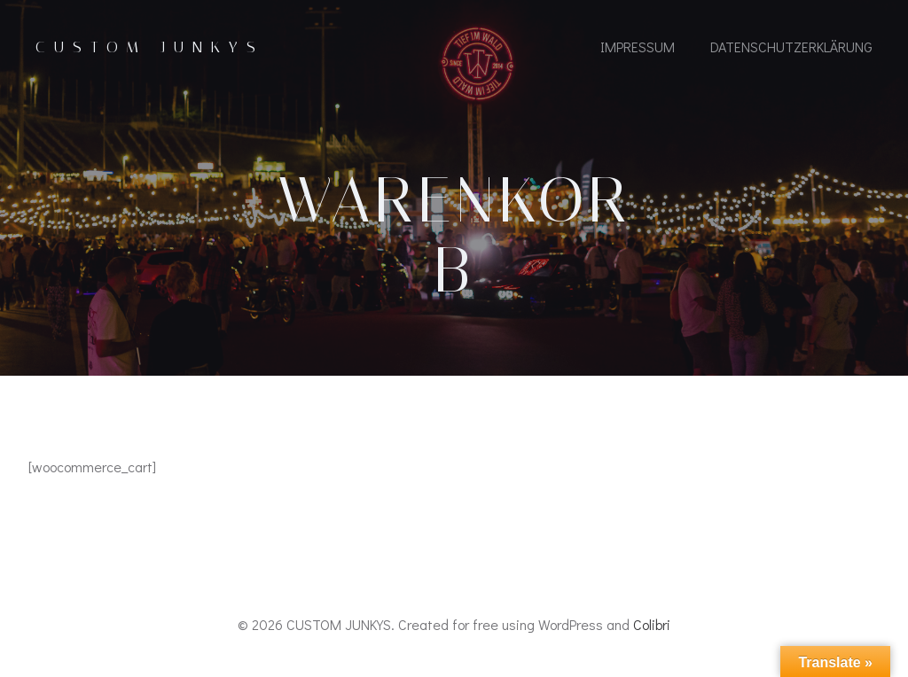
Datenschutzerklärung (791, 46)
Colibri (651, 624)
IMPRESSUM (637, 46)
